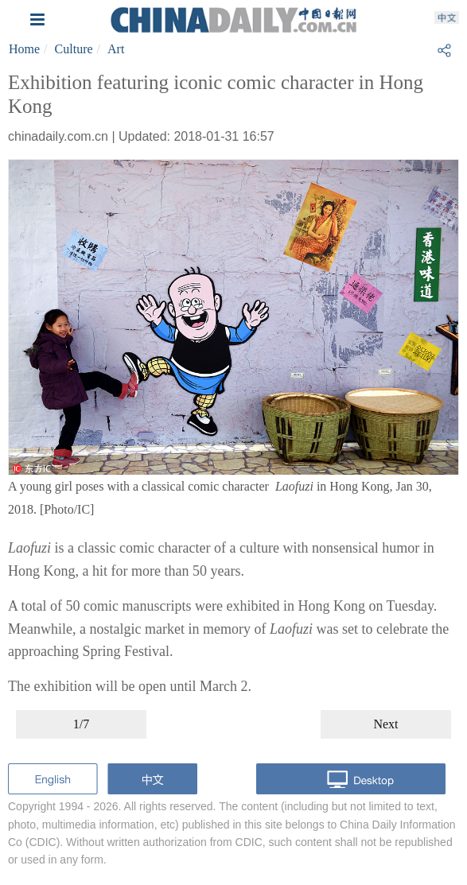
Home (24, 49)
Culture (74, 49)
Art (115, 49)
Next (385, 724)
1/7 (81, 724)
